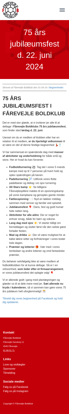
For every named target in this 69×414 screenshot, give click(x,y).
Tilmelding (9, 372)
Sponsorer (9, 368)
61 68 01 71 (9, 350)
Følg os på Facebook (15, 387)
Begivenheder (56, 87)
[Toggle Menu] (62, 9)
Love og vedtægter (14, 364)
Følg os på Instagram (15, 391)
